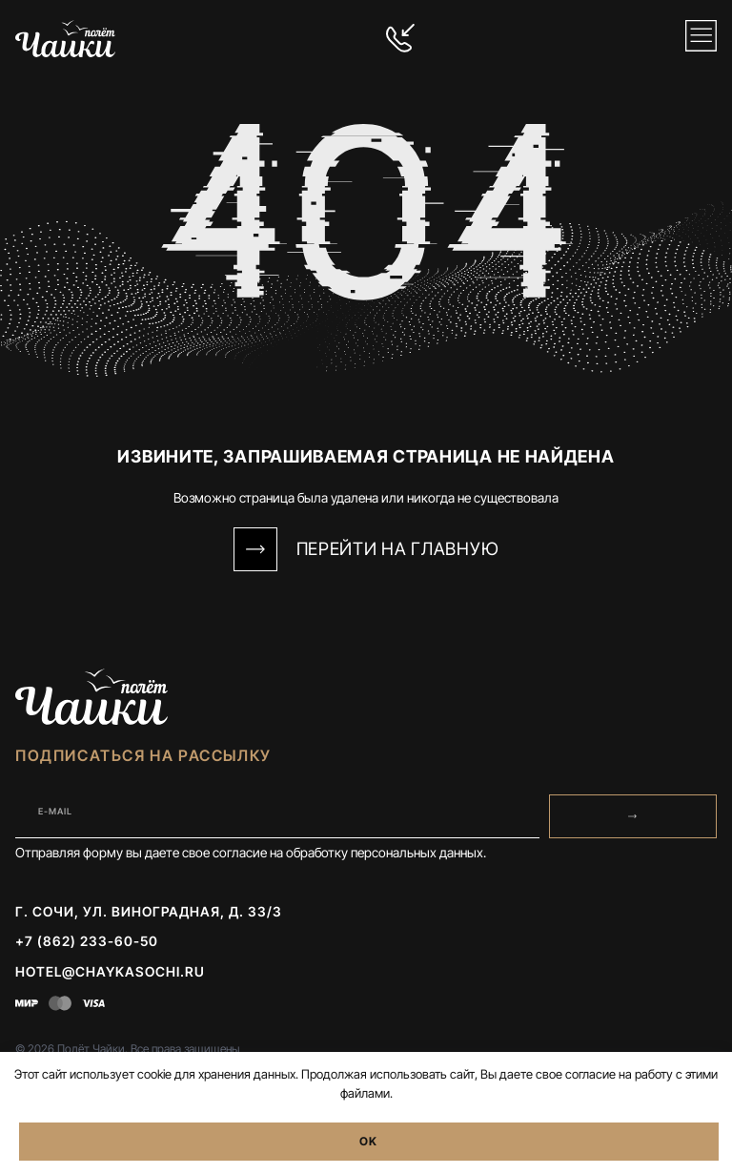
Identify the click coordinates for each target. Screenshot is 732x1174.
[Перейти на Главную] (255, 549)
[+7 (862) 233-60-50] (400, 38)
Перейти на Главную (397, 548)
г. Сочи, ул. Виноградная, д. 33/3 (148, 911)
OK (368, 1141)
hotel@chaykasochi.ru (110, 971)
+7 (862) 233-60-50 (86, 941)
